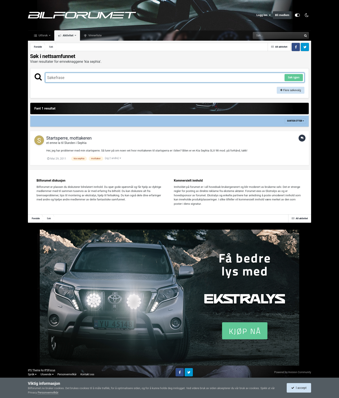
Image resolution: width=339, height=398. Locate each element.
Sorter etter (295, 121)
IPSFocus (49, 370)
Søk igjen (293, 77)
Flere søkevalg (290, 90)
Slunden (69, 143)
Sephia (81, 143)
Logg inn (263, 15)
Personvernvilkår (67, 374)
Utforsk (43, 35)
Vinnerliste (95, 35)
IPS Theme (34, 370)
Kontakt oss (87, 374)
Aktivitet (68, 35)
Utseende (46, 374)
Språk (32, 374)
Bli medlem (282, 15)
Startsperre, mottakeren (69, 138)
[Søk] (267, 35)
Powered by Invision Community (292, 372)
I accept (298, 388)
